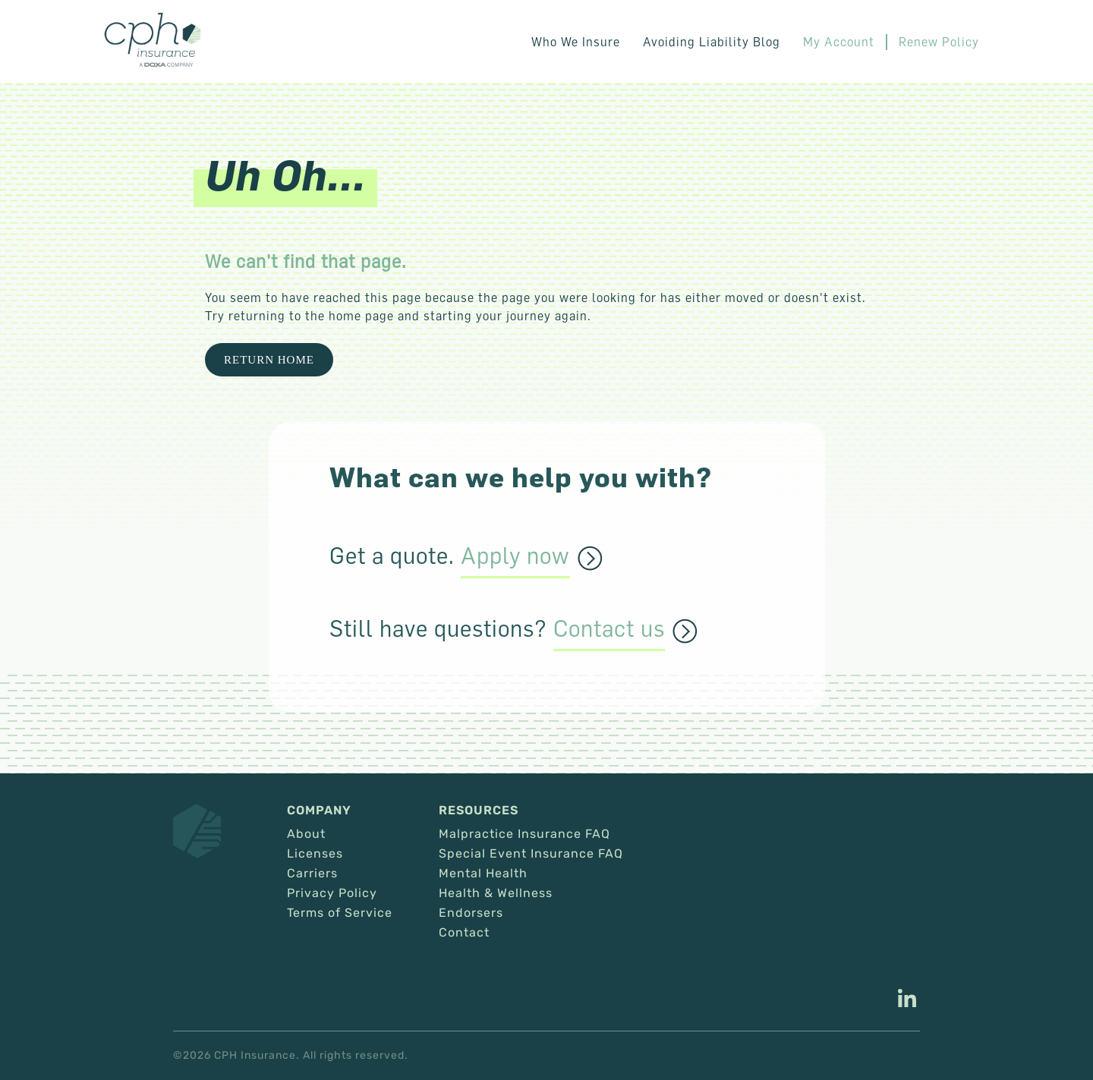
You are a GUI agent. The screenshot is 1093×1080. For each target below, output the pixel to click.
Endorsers (471, 913)
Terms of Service (339, 913)
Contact (464, 933)
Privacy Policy (332, 893)
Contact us (609, 629)
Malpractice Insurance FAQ (524, 834)
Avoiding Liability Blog (711, 41)
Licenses (315, 854)
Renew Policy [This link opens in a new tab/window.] (939, 41)
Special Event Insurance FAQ (531, 854)
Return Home (269, 360)
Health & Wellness (496, 893)
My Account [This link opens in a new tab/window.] (838, 41)
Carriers (312, 873)
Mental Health (483, 873)
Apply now (515, 556)
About (306, 834)
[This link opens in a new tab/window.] (907, 1000)
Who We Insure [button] (575, 42)
